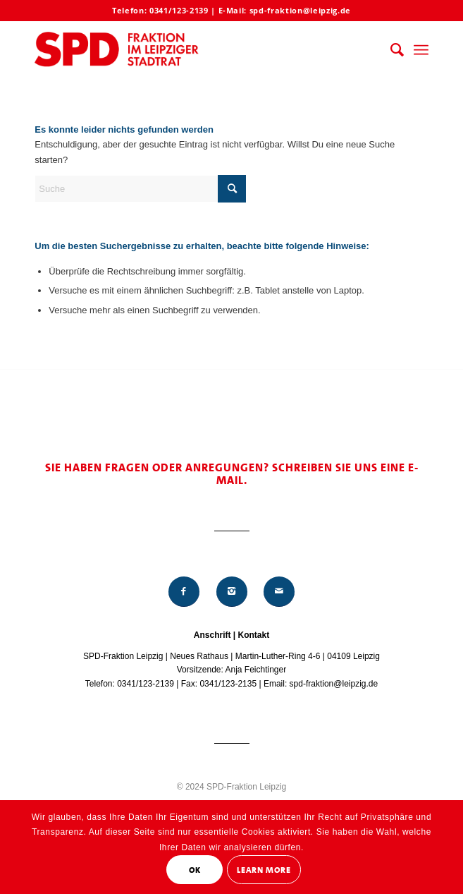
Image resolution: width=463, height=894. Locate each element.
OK (195, 870)
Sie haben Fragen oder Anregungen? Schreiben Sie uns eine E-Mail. (232, 474)
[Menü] (421, 50)
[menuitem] (390, 50)
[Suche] (390, 50)
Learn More (263, 870)
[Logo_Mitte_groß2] (192, 50)
